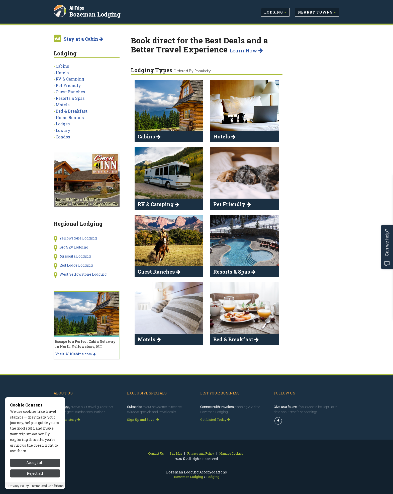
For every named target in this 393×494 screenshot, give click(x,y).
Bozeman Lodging (95, 13)
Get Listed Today (215, 419)
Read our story (67, 419)
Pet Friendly (68, 85)
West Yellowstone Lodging (83, 274)
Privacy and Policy (200, 453)
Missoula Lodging (75, 256)
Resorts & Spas (70, 98)
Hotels (62, 72)
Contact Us (156, 453)
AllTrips (77, 7)
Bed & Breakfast (71, 111)
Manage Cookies (231, 453)
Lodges (63, 123)
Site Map (176, 453)
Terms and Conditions (47, 486)
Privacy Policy (18, 486)
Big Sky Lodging (73, 247)
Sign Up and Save (143, 419)
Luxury (63, 130)
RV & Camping (70, 78)
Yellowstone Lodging (78, 238)
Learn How (246, 50)
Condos (63, 136)
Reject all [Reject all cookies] (35, 473)
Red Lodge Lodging (76, 265)
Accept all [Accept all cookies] (35, 462)
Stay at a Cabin (83, 39)
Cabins (62, 66)
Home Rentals (70, 117)
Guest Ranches (70, 91)
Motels (62, 104)
